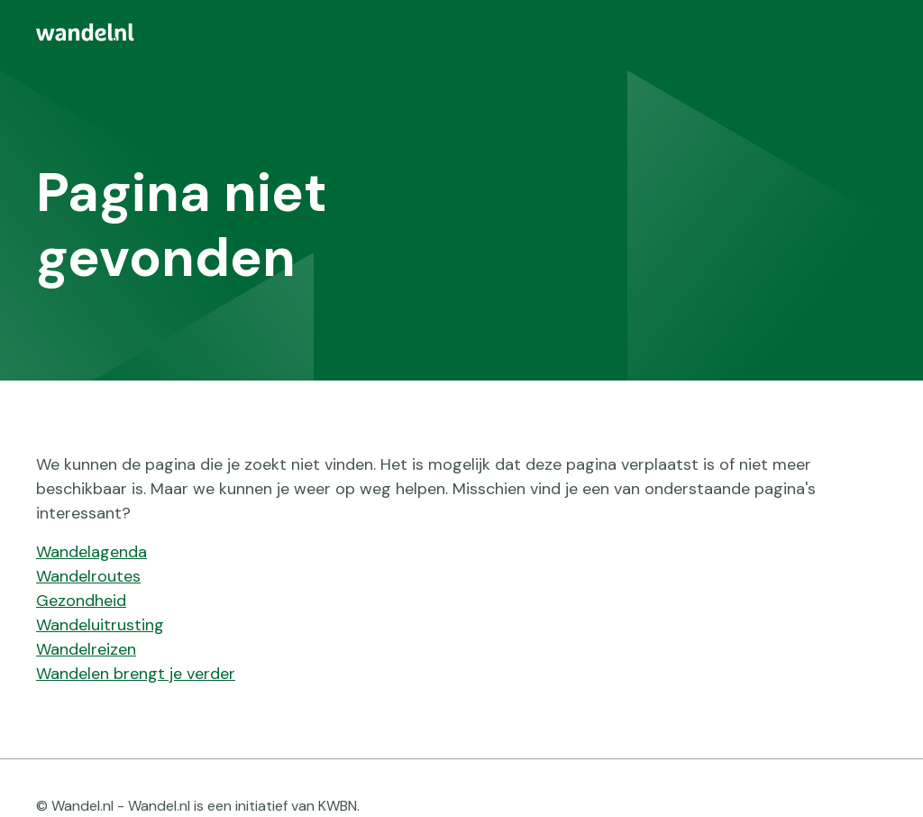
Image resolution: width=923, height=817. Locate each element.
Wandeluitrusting (100, 625)
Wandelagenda (91, 552)
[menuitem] (461, 32)
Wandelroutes (88, 576)
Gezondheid (81, 600)
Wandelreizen (86, 649)
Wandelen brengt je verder (135, 673)
